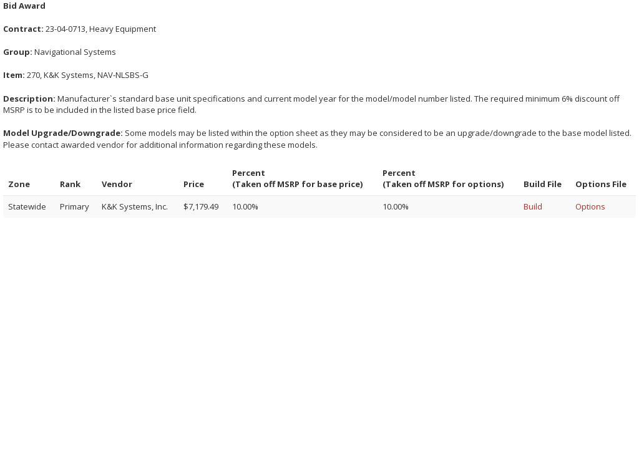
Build (533, 206)
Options (590, 206)
